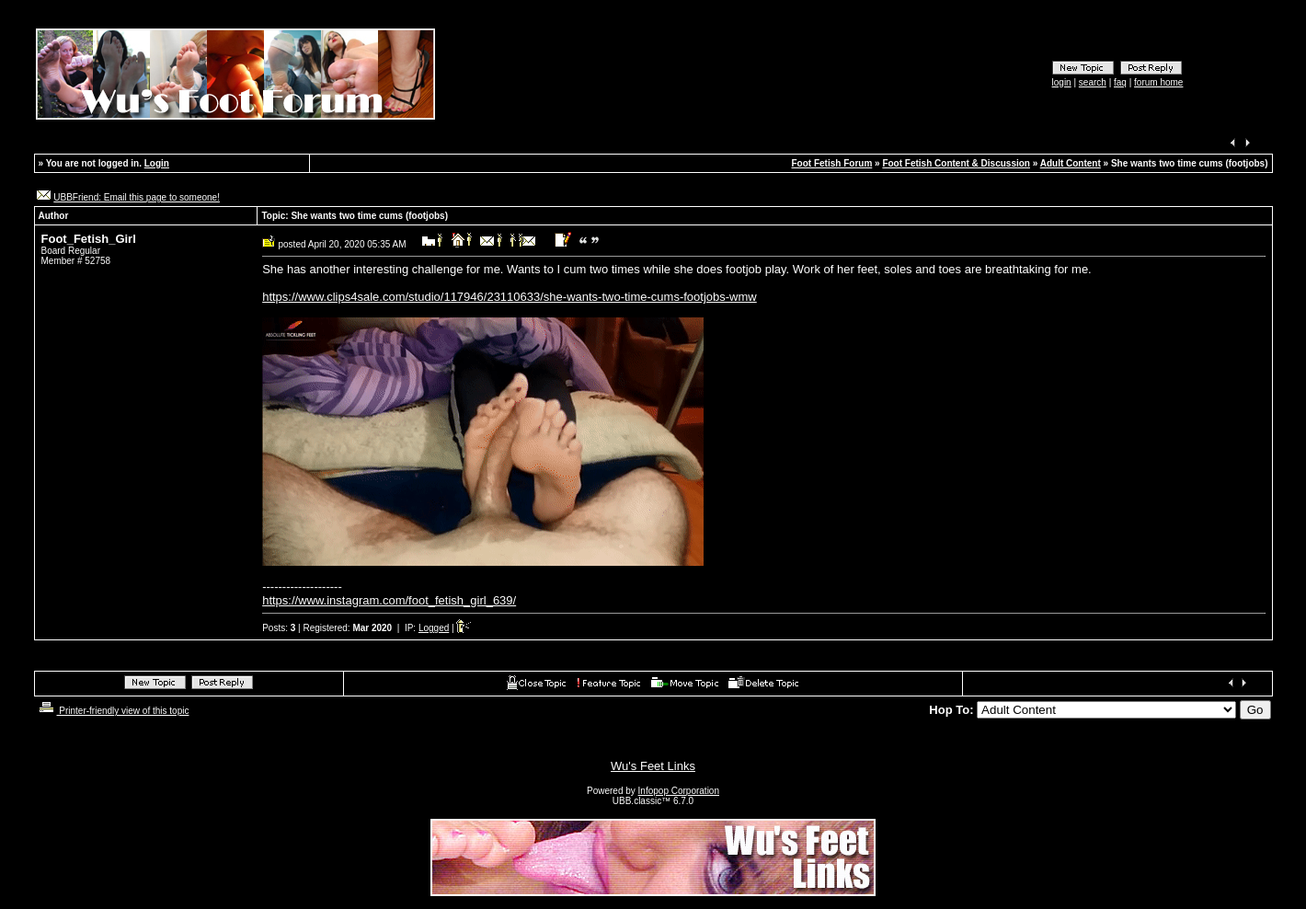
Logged (433, 628)
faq (1120, 82)
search (1092, 82)
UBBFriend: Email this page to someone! (136, 197)
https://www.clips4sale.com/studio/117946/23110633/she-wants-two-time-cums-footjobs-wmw (509, 297)
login (1061, 82)
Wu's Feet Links (653, 766)
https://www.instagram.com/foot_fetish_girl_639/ (389, 600)
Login (156, 163)
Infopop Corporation (678, 791)
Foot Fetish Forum (832, 163)
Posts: (278, 628)
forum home (1158, 82)
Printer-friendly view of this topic (112, 711)
